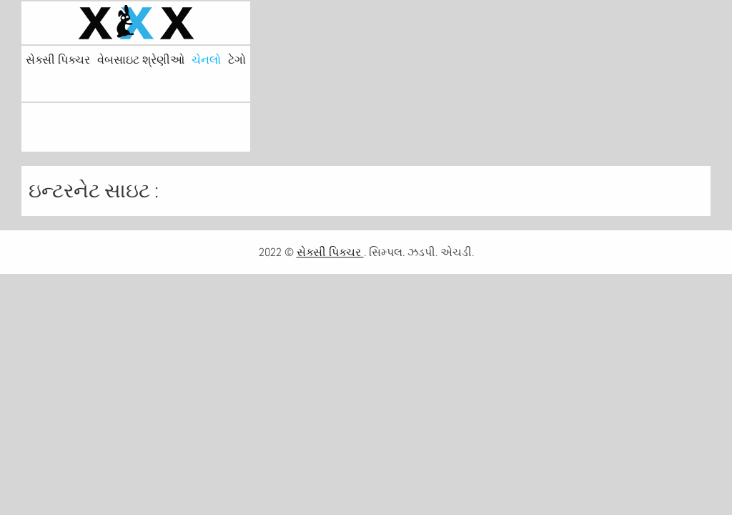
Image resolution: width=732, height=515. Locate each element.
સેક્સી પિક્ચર (58, 60)
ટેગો (237, 60)
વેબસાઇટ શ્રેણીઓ (140, 60)
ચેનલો (206, 60)
